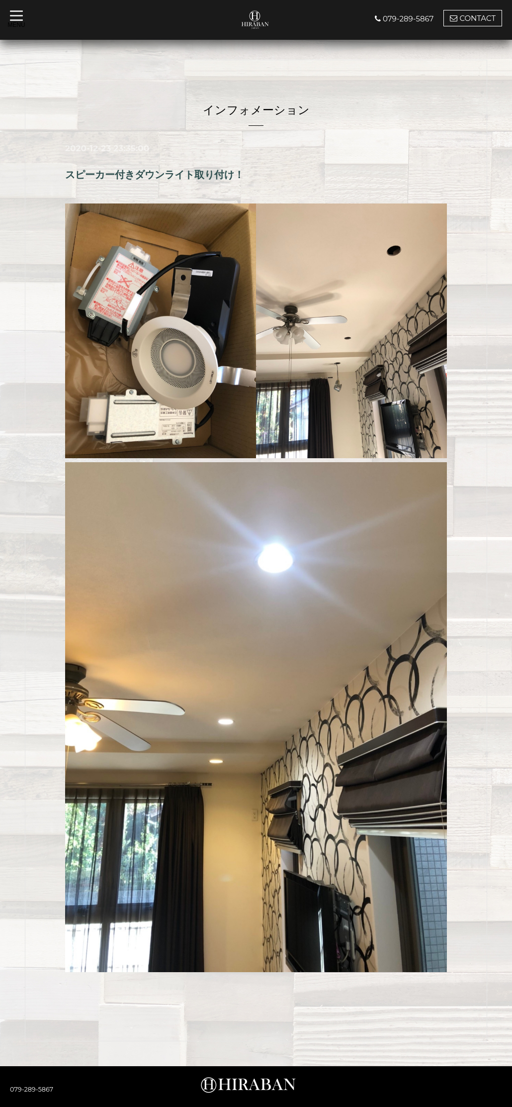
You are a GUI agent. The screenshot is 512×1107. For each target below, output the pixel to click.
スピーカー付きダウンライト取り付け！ (154, 175)
